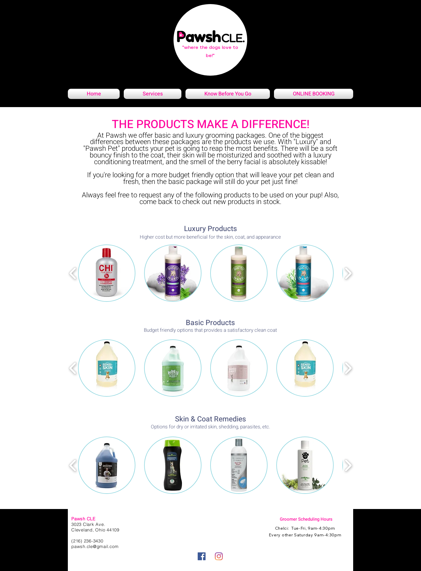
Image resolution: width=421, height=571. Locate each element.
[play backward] (72, 273)
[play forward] (348, 273)
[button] (106, 273)
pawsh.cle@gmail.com (94, 546)
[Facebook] (202, 556)
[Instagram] (219, 556)
